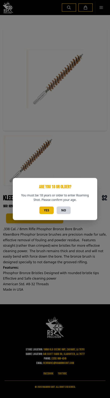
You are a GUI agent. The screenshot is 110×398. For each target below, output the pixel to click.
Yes (46, 210)
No (63, 210)
